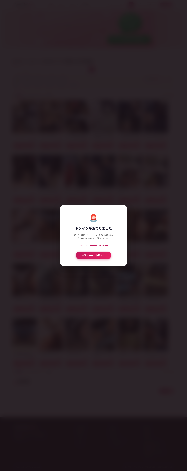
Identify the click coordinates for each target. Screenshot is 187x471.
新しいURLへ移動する (93, 255)
